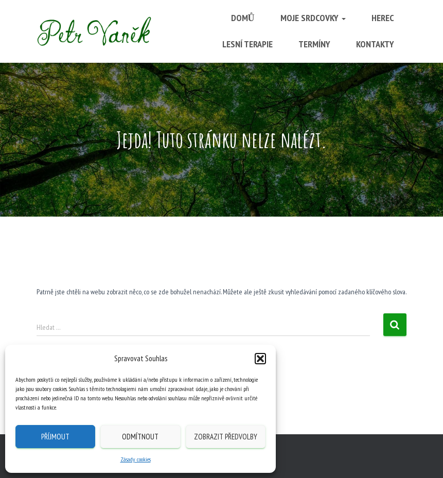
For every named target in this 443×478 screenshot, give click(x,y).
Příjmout (55, 436)
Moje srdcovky (313, 18)
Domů (243, 18)
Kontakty (375, 44)
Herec (382, 18)
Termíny (314, 44)
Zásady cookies (135, 459)
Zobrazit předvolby (225, 436)
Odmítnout (140, 436)
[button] (260, 358)
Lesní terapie (247, 44)
